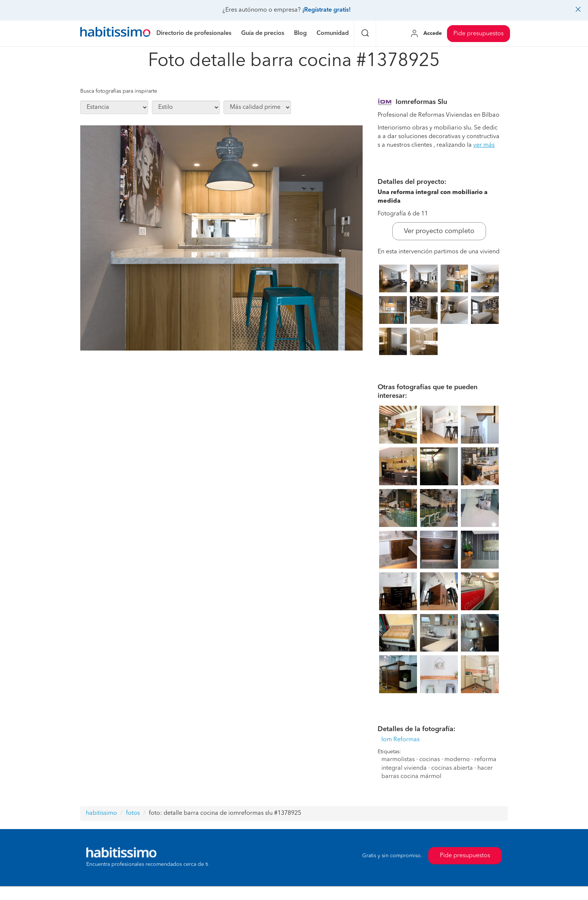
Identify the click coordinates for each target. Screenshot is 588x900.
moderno (457, 760)
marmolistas (398, 760)
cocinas (429, 760)
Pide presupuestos (478, 34)
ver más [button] (484, 145)
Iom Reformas (400, 740)
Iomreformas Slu (421, 102)
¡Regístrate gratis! (326, 10)
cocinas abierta (452, 768)
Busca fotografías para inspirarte (118, 91)
